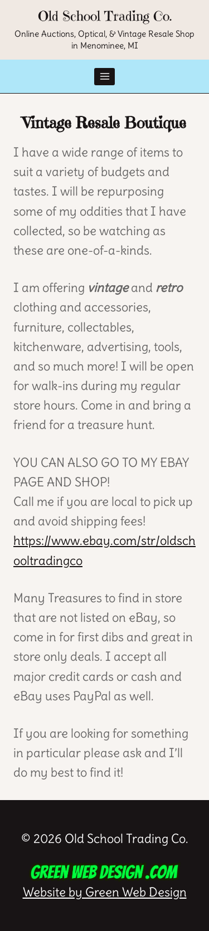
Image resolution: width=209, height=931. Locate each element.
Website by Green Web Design (105, 880)
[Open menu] (104, 76)
